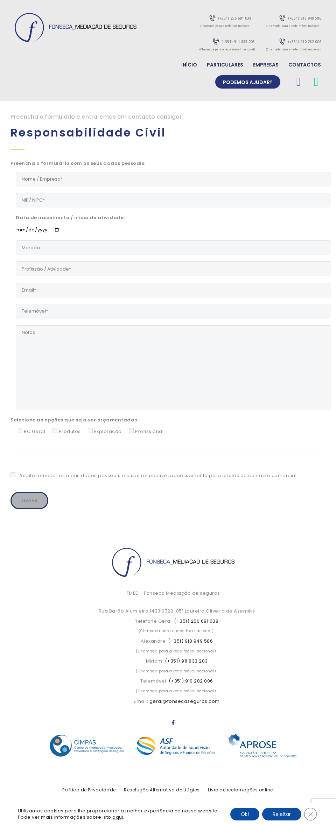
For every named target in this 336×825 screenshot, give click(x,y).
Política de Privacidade (89, 790)
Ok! (245, 814)
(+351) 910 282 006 (191, 681)
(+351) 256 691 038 (196, 621)
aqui (117, 817)
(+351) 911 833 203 (186, 661)
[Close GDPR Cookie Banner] (310, 814)
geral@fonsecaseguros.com (184, 701)
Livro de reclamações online (240, 790)
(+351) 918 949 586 (190, 641)
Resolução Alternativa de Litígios (162, 790)
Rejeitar (282, 814)
